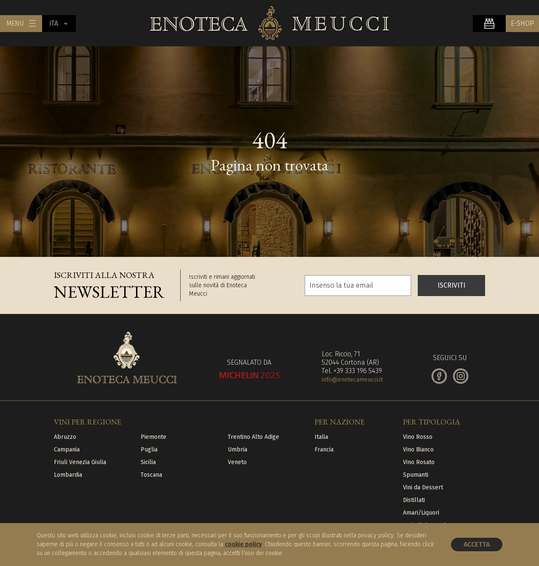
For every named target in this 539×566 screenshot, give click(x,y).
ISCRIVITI (451, 285)
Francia (324, 449)
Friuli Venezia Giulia (80, 462)
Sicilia (148, 462)
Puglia (149, 449)
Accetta (477, 544)
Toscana (151, 474)
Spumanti (415, 474)
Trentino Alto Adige (253, 437)
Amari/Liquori (421, 512)
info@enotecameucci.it (352, 379)
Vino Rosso (417, 437)
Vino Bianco (418, 449)
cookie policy (243, 544)
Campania (67, 449)
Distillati (414, 500)
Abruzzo (65, 437)
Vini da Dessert (423, 487)
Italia (321, 437)
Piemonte (153, 437)
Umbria (237, 449)
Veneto (237, 462)
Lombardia (68, 474)
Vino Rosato (419, 462)
